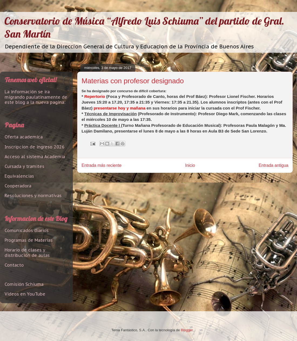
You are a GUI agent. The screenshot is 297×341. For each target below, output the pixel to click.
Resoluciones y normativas (33, 195)
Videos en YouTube (25, 294)
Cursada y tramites (24, 166)
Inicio (190, 165)
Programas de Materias (29, 240)
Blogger (187, 330)
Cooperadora (18, 185)
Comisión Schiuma (24, 284)
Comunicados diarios (27, 230)
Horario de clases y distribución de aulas (27, 252)
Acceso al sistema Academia (35, 156)
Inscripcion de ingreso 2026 (35, 147)
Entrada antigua (273, 165)
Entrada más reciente (102, 165)
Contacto (14, 265)
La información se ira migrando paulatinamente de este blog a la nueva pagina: (36, 97)
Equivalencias (19, 176)
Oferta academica (24, 137)
